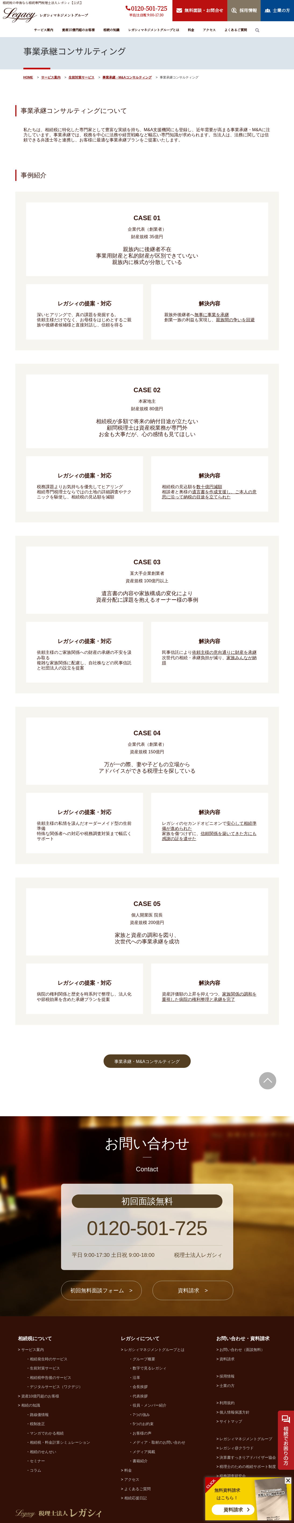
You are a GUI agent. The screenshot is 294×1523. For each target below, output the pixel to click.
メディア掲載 (144, 1452)
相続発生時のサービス (49, 1359)
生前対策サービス (81, 77)
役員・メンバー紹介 (150, 1405)
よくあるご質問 (235, 29)
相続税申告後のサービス (50, 1377)
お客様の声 (142, 1433)
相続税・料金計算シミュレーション (60, 1442)
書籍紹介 (140, 1461)
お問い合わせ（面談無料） (242, 1349)
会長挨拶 (140, 1387)
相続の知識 (111, 29)
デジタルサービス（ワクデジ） (56, 1387)
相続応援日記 (135, 1498)
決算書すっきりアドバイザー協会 (247, 1457)
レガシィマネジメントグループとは (153, 29)
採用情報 (227, 1376)
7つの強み (141, 1415)
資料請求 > (193, 1290)
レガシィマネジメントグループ (245, 1439)
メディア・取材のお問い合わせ (159, 1442)
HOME (28, 77)
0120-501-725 (149, 8)
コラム (35, 1470)
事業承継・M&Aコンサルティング (127, 77)
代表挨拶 (140, 1396)
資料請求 (233, 1510)
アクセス (209, 29)
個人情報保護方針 (234, 1412)
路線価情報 (39, 1415)
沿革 (136, 1377)
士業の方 (227, 1385)
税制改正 (37, 1424)
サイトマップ (230, 1421)
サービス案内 (43, 29)
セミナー (37, 1461)
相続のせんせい (43, 1452)
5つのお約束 (143, 1424)
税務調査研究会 (232, 1476)
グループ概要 (144, 1359)
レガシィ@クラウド (236, 1448)
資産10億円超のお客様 (78, 29)
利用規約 (227, 1403)
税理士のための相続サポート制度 (247, 1466)
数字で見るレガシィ (150, 1368)
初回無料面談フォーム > (101, 1290)
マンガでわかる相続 (47, 1433)
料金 (191, 29)
